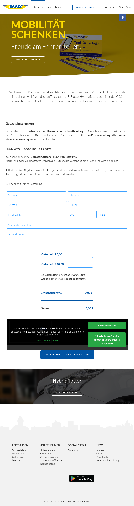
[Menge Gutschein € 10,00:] (80, 264)
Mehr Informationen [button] (47, 340)
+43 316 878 (108, 7)
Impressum (101, 450)
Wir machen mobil (49, 456)
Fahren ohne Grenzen (51, 460)
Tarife (99, 453)
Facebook (73, 450)
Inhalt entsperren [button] (107, 325)
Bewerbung (46, 453)
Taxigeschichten (48, 463)
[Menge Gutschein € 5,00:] (80, 254)
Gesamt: (46, 308)
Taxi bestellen (85, 7)
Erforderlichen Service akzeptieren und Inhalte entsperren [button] (107, 340)
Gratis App (125, 7)
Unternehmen (53, 7)
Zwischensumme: (51, 292)
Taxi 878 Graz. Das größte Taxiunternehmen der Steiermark (15, 7)
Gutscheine (18, 456)
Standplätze (18, 453)
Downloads (102, 456)
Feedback (17, 460)
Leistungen (37, 7)
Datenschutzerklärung (108, 460)
